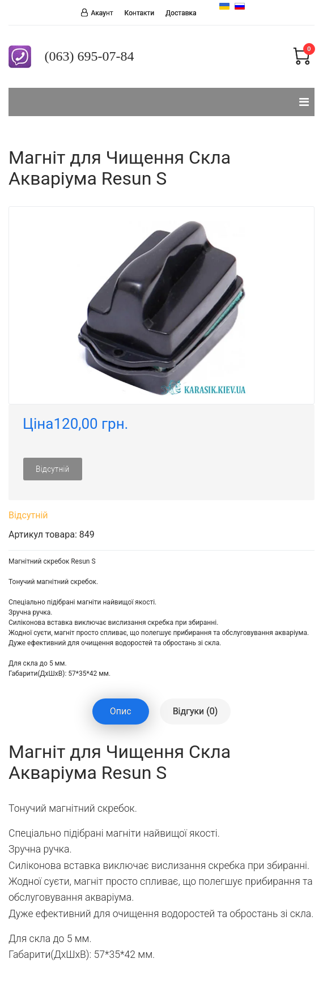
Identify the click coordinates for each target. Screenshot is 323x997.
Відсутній (53, 469)
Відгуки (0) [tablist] (195, 711)
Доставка (180, 13)
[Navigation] (304, 101)
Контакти (140, 13)
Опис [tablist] (120, 711)
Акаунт (102, 12)
